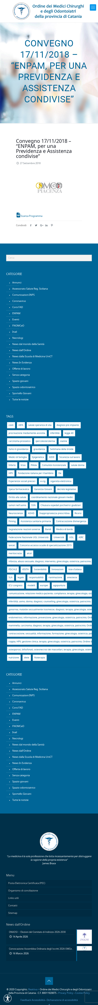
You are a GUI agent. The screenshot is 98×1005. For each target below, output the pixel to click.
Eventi (15, 319)
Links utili (13, 898)
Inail (14, 332)
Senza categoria (21, 375)
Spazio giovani (20, 381)
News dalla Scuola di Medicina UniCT (32, 356)
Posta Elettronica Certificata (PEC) (26, 883)
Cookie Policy (82, 993)
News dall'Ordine (21, 350)
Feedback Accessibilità (32, 1000)
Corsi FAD (17, 307)
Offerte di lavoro (21, 369)
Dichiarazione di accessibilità (62, 1000)
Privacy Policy (65, 993)
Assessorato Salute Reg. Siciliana (30, 289)
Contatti (12, 905)
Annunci (16, 283)
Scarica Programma (29, 216)
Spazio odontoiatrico (23, 387)
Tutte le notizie (20, 399)
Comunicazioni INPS (23, 295)
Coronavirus (19, 301)
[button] (7, 998)
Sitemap (12, 913)
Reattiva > (33, 989)
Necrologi (17, 338)
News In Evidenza (22, 363)
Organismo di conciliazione (23, 891)
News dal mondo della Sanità (28, 344)
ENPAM (16, 313)
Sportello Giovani (21, 393)
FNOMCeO (18, 326)
